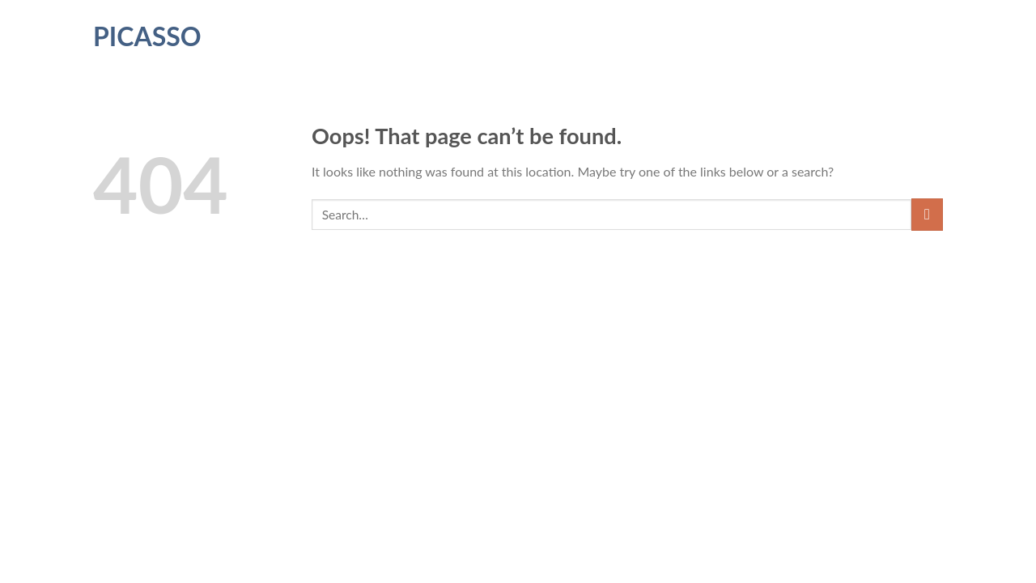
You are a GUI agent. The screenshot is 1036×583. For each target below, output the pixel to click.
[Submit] (927, 214)
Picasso (147, 36)
